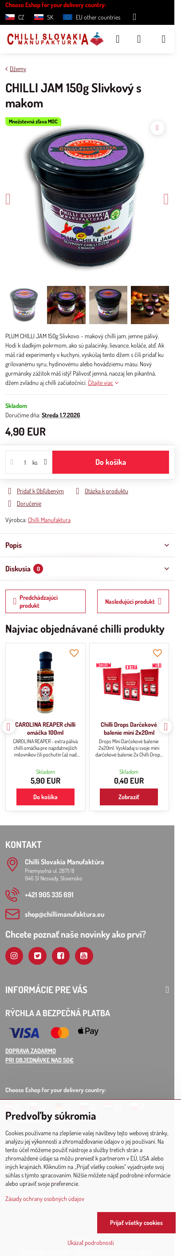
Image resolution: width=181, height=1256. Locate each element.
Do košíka (110, 462)
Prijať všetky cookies (136, 1222)
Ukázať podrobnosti (90, 1242)
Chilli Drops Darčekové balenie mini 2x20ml (129, 728)
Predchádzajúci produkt (35, 601)
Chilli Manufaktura (49, 519)
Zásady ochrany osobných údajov (44, 1198)
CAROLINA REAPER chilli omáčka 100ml (45, 728)
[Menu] (163, 39)
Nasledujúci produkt (133, 601)
